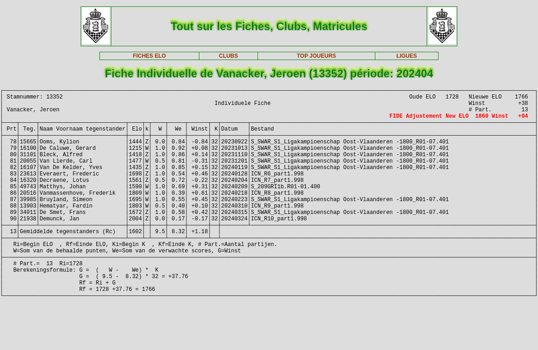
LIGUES (406, 56)
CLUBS (228, 56)
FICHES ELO (149, 56)
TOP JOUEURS (316, 56)
